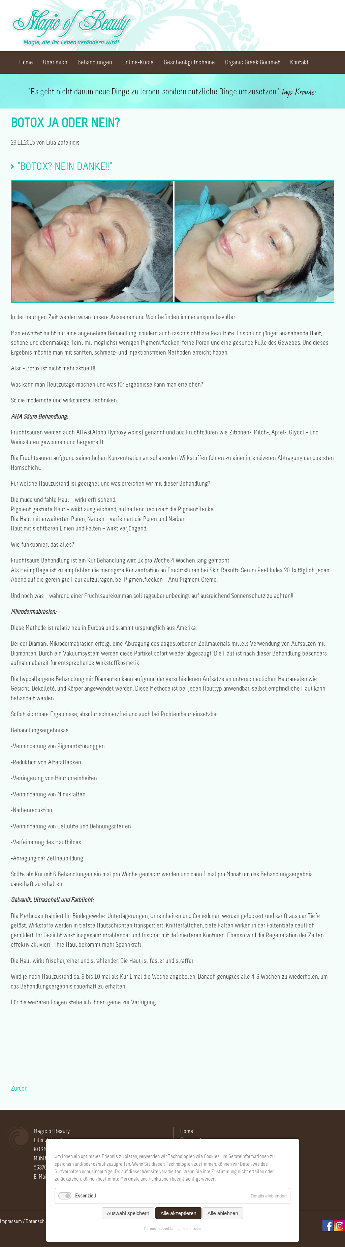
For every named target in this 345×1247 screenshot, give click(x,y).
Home (26, 62)
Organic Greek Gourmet (252, 62)
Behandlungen (94, 62)
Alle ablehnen (223, 1213)
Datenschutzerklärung (162, 1228)
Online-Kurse (138, 62)
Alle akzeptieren (178, 1213)
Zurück (19, 1088)
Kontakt (299, 62)
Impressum (11, 1221)
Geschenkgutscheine (189, 62)
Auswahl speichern (128, 1213)
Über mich (55, 62)
